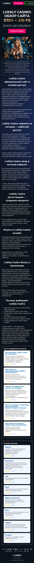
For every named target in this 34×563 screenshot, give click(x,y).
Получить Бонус (17, 31)
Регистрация (18, 3)
